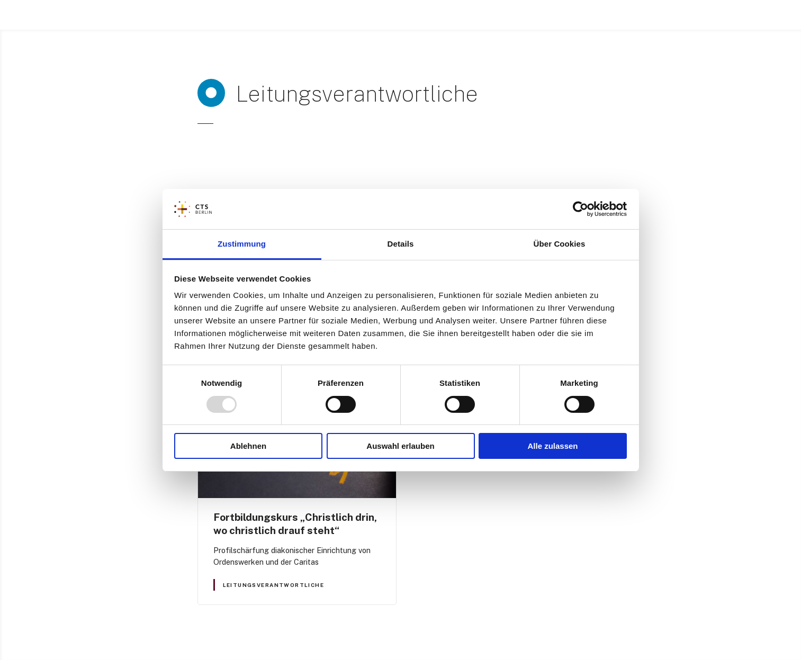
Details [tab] (401, 243)
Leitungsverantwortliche (273, 585)
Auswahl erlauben (400, 445)
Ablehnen (248, 445)
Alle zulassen (552, 445)
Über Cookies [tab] (560, 243)
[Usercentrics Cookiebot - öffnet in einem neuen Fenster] (580, 209)
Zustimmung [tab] (242, 243)
